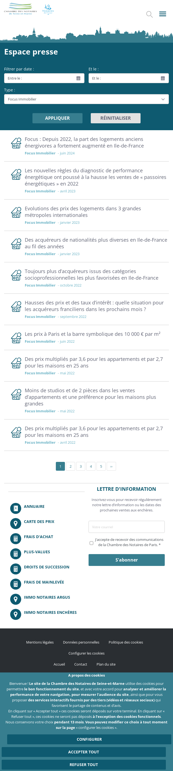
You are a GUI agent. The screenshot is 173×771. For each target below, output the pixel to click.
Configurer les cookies (86, 653)
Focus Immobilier (40, 153)
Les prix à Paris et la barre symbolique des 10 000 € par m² (92, 334)
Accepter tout (83, 760)
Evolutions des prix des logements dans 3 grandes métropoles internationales (83, 211)
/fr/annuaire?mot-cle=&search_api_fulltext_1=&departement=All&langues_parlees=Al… (46, 508)
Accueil (59, 664)
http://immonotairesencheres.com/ (46, 614)
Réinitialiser (115, 118)
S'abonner (127, 560)
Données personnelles (81, 642)
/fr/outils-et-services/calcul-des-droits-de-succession (46, 568)
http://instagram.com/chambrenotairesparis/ (86, 679)
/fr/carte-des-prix (46, 523)
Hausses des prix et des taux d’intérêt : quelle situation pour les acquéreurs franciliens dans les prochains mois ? (94, 305)
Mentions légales (40, 642)
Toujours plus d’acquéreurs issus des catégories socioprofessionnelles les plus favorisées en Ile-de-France (91, 274)
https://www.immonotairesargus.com (46, 599)
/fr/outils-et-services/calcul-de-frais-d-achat (46, 538)
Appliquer (57, 118)
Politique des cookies (126, 642)
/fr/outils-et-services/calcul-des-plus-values (46, 553)
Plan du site (106, 664)
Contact (80, 664)
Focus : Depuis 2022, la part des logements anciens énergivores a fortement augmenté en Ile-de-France (84, 142)
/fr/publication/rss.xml (72, 679)
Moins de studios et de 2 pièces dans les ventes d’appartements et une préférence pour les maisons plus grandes (90, 397)
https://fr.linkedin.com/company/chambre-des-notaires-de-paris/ (101, 679)
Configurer (89, 747)
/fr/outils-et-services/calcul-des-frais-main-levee (46, 584)
